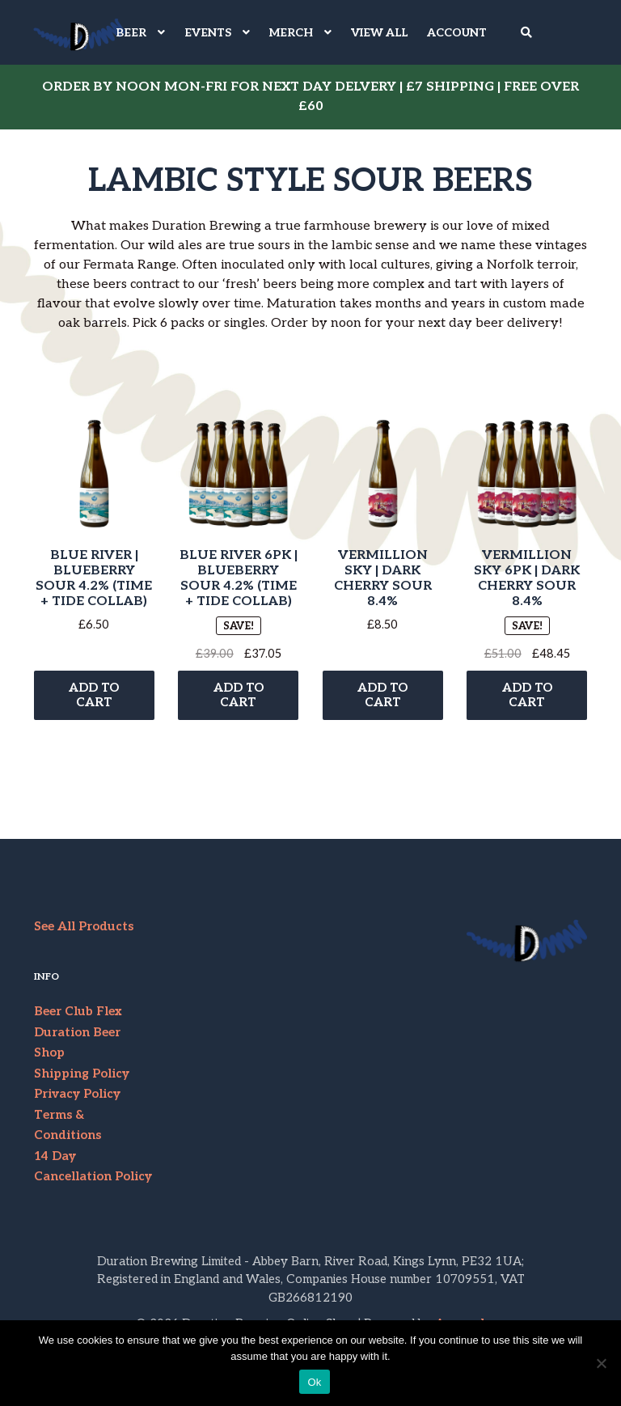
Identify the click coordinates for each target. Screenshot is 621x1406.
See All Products (83, 932)
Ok (314, 1382)
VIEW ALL (379, 33)
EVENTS (207, 33)
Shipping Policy (81, 1079)
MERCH (291, 33)
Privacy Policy (77, 1100)
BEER (131, 33)
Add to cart (94, 699)
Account (457, 33)
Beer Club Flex (78, 1017)
